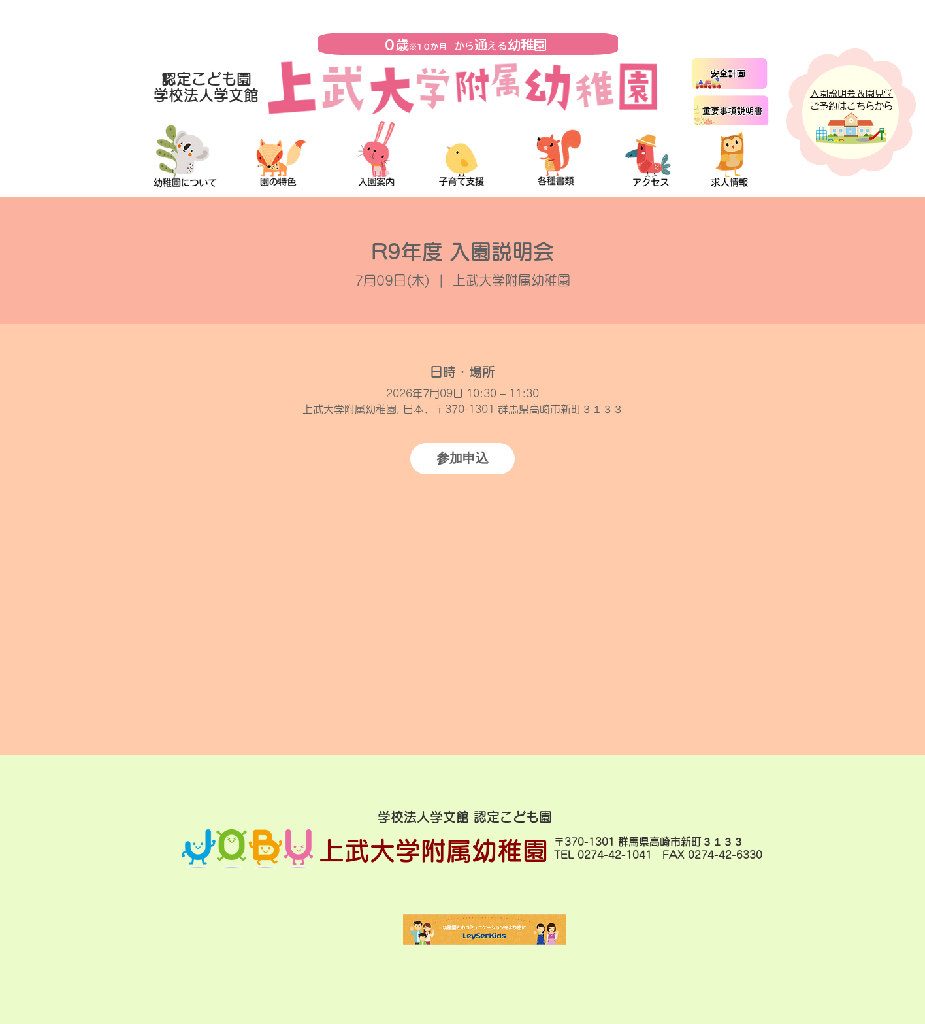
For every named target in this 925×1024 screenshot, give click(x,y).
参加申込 (462, 458)
